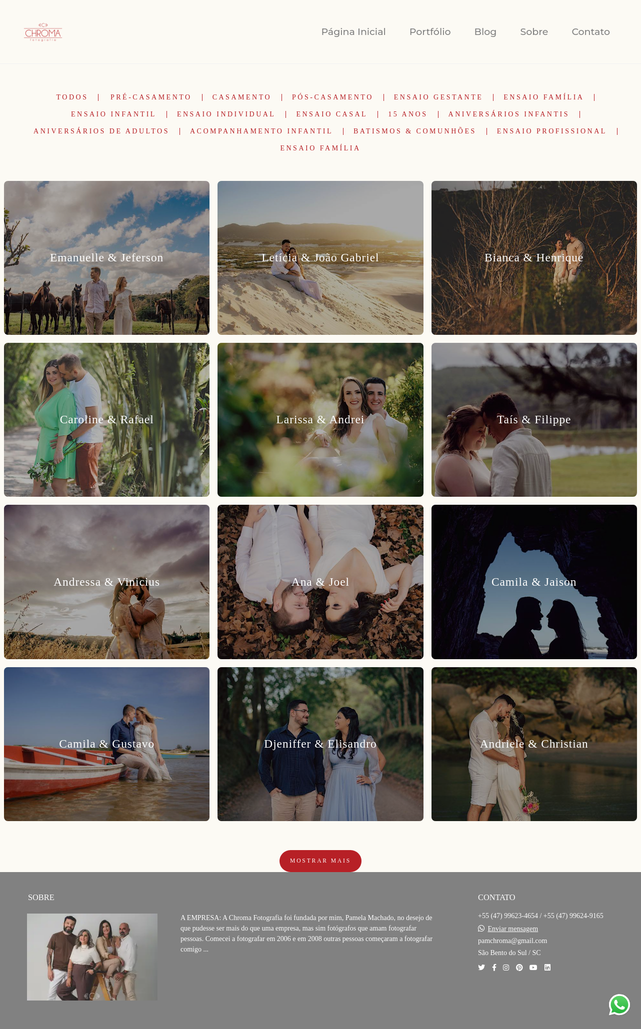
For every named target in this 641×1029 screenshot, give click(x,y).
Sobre (534, 31)
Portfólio (430, 31)
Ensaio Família (544, 97)
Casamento (242, 97)
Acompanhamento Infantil (261, 131)
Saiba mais (214, 980)
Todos (72, 97)
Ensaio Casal (332, 114)
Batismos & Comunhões (415, 131)
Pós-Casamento (333, 97)
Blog (485, 31)
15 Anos (408, 114)
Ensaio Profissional (552, 131)
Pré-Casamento (151, 97)
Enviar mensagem (513, 929)
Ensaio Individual (226, 114)
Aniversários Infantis (509, 114)
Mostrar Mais (320, 861)
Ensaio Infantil (113, 114)
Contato (591, 31)
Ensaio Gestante (439, 97)
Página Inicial (353, 31)
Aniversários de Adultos (102, 131)
